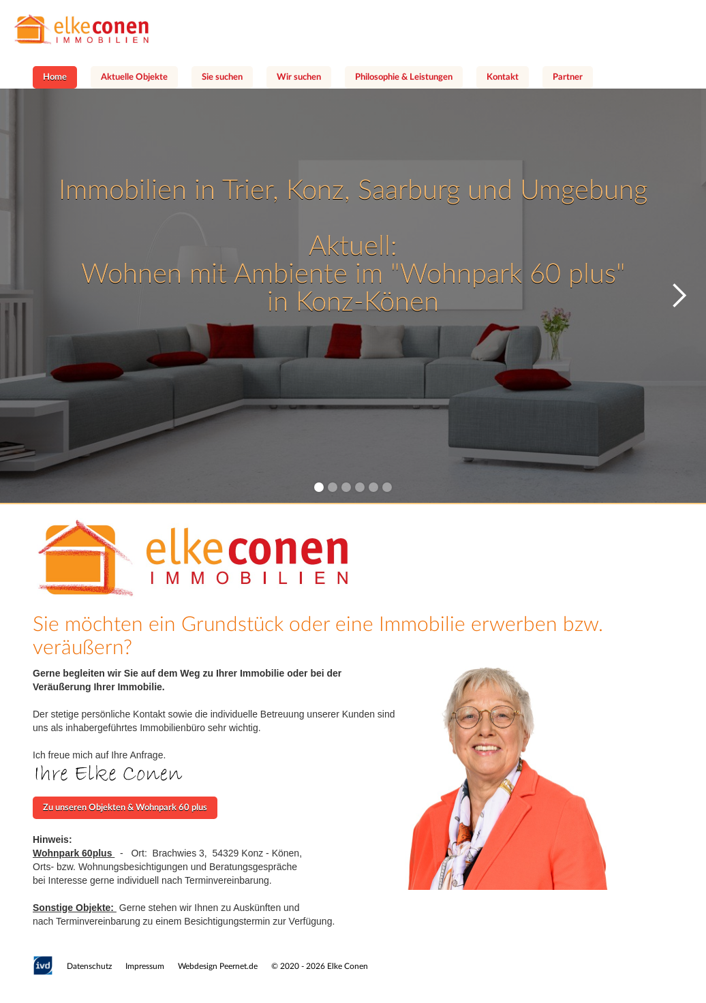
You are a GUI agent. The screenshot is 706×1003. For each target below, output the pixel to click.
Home (55, 77)
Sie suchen (222, 77)
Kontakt (503, 77)
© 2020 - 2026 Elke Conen (319, 966)
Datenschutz (89, 966)
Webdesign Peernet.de (218, 966)
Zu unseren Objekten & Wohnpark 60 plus (125, 807)
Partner (568, 77)
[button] (678, 296)
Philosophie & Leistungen (403, 77)
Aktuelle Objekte (134, 77)
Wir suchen (299, 77)
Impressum (144, 966)
